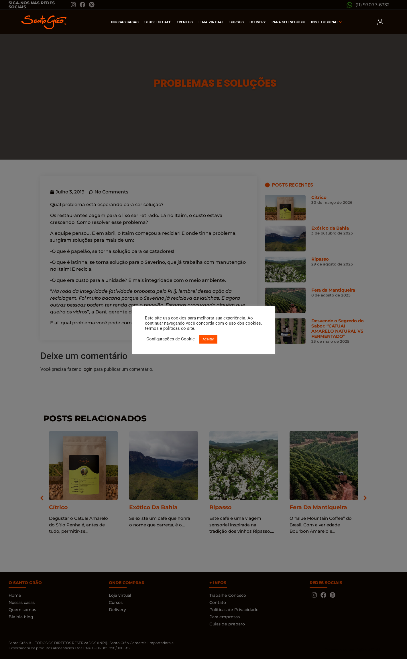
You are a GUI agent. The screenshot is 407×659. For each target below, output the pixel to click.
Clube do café (157, 22)
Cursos (236, 22)
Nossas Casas (125, 22)
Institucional (327, 22)
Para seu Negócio (288, 22)
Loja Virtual (211, 22)
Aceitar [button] (208, 339)
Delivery (257, 22)
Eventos (185, 22)
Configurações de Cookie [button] (170, 339)
